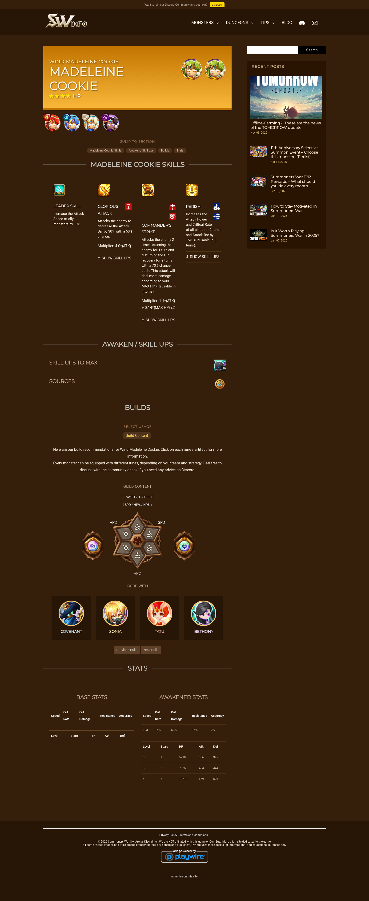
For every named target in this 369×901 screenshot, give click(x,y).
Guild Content (136, 440)
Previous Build (126, 654)
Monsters (202, 22)
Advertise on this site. (184, 880)
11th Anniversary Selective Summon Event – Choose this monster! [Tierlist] (294, 152)
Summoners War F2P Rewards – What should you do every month (293, 181)
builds (165, 154)
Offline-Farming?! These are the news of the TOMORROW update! (285, 125)
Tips (265, 22)
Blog (287, 22)
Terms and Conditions (194, 839)
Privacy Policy (168, 839)
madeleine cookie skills (105, 154)
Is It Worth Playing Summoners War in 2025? (295, 233)
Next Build (151, 654)
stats (180, 154)
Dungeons (237, 22)
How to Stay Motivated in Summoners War (294, 208)
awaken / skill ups (141, 154)
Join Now (217, 5)
